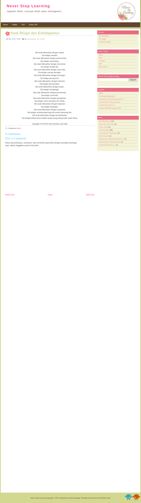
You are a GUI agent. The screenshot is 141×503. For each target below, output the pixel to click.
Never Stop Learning (28, 6)
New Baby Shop (104, 498)
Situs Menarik (104, 136)
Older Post (90, 195)
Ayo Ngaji (102, 39)
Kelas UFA (33, 25)
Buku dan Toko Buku (106, 124)
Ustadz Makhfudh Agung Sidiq (110, 108)
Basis (101, 55)
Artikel (18, 128)
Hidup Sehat (103, 127)
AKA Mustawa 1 (105, 121)
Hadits (14, 25)
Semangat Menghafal (107, 96)
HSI (23, 25)
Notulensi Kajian (105, 42)
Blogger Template (81, 498)
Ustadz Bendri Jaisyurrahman (109, 102)
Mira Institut (103, 67)
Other (101, 93)
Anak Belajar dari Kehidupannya (34, 33)
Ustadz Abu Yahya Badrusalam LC (111, 99)
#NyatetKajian (104, 36)
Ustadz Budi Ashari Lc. (107, 105)
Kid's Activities (104, 130)
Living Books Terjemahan (108, 133)
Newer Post (9, 195)
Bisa (100, 58)
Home (5, 25)
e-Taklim (102, 61)
